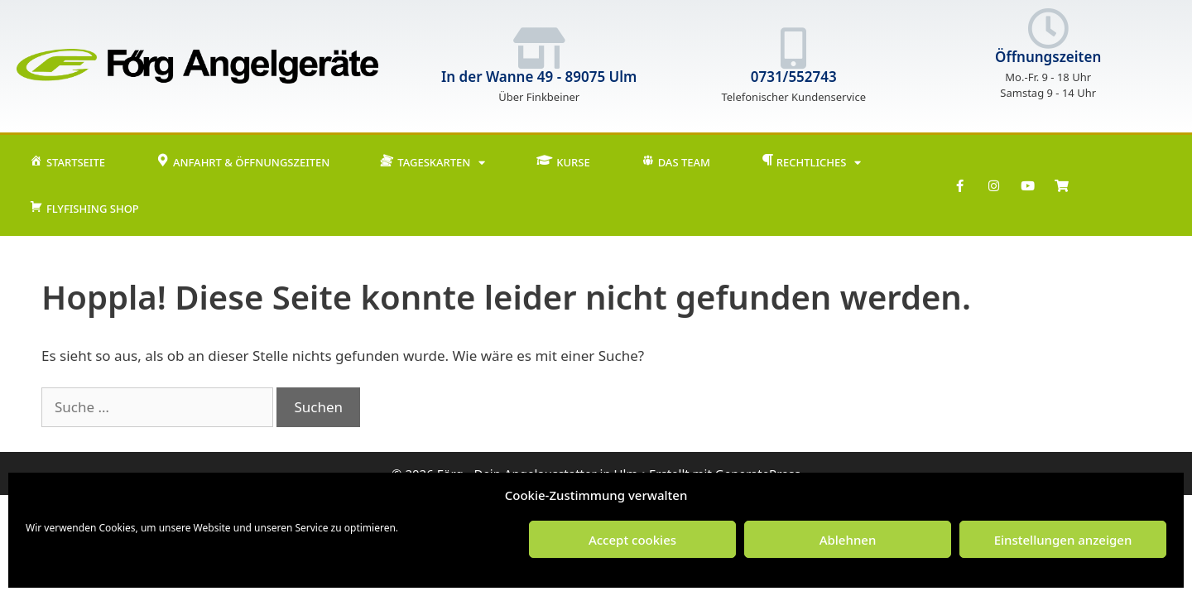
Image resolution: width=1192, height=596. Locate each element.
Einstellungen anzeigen (1063, 539)
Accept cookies (632, 539)
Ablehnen (848, 539)
